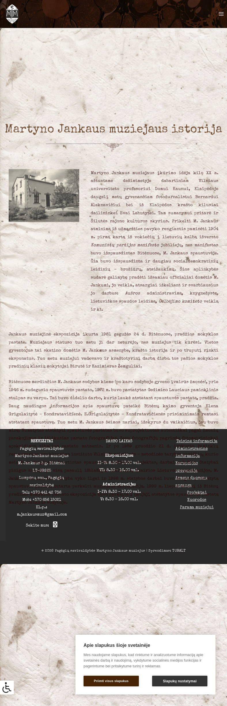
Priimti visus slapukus (111, 681)
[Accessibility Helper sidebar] (7, 687)
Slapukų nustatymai (180, 681)
